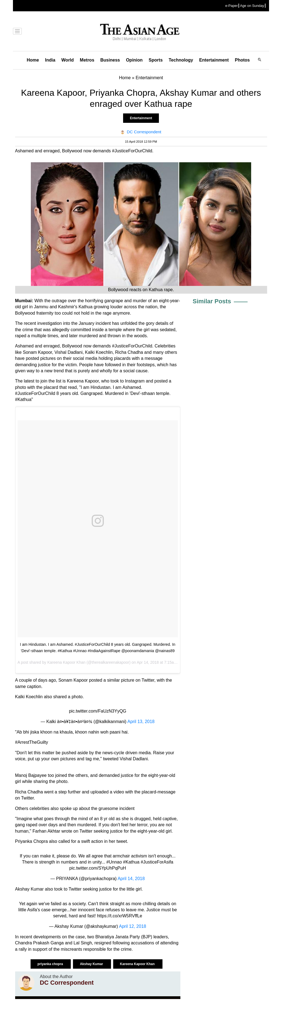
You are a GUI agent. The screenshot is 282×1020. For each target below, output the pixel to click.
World (67, 60)
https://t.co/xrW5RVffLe (119, 915)
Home (33, 60)
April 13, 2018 (140, 721)
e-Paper (231, 6)
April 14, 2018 (131, 878)
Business (110, 60)
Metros (87, 60)
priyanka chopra (50, 964)
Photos (242, 60)
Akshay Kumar (92, 964)
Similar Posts (212, 301)
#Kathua (131, 862)
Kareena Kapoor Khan (66, 662)
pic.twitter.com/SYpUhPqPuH (97, 868)
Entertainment (214, 60)
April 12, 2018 (132, 926)
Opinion (134, 60)
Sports (156, 60)
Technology (181, 60)
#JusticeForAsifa (157, 862)
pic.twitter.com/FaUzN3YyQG (97, 711)
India (50, 60)
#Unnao (114, 862)
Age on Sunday (252, 6)
